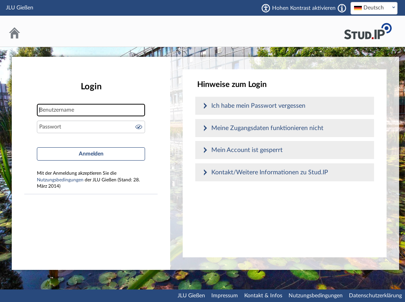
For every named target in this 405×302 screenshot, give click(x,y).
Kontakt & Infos (263, 295)
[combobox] (374, 8)
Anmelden (91, 154)
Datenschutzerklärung (375, 295)
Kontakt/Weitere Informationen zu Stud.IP (269, 172)
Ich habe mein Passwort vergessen (258, 106)
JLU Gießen (191, 295)
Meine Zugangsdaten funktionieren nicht (267, 128)
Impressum (224, 295)
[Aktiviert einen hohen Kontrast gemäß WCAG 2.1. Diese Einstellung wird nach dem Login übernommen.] (342, 8)
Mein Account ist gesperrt (247, 150)
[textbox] (374, 7)
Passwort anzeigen (139, 127)
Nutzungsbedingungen (60, 180)
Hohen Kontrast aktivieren (304, 8)
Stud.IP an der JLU (367, 31)
